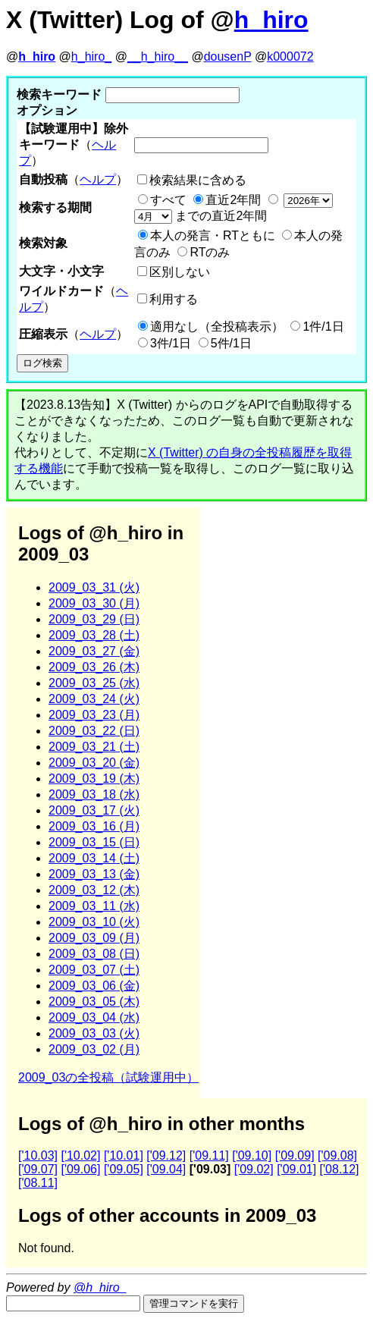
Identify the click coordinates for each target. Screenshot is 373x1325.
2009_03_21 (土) (94, 746)
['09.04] (166, 1169)
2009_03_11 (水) (94, 906)
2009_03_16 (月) (94, 826)
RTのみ (210, 252)
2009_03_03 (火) (94, 1033)
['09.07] (38, 1169)
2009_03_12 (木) (94, 890)
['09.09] (295, 1155)
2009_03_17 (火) (94, 810)
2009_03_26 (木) (94, 667)
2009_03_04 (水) (94, 1017)
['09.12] (166, 1155)
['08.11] (38, 1182)
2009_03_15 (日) (94, 842)
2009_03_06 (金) (94, 985)
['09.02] (254, 1169)
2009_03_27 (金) (94, 651)
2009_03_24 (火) (94, 698)
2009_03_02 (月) (94, 1049)
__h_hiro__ (157, 56)
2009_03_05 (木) (94, 1001)
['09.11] (209, 1155)
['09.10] (251, 1155)
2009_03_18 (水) (94, 794)
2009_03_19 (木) (94, 778)
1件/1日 (322, 326)
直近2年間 (233, 199)
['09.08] (337, 1155)
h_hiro (271, 19)
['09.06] (80, 1169)
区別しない (179, 271)
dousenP (228, 56)
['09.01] (296, 1169)
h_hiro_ (91, 56)
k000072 (290, 56)
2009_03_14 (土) (94, 858)
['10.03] (38, 1155)
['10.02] (80, 1155)
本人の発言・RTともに (212, 235)
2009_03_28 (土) (94, 635)
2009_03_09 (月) (94, 937)
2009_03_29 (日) (94, 619)
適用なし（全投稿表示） (217, 326)
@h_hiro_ (100, 1287)
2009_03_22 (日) (94, 730)
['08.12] (339, 1169)
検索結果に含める (197, 180)
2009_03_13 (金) (94, 874)
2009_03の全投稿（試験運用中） (108, 1077)
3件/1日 (170, 343)
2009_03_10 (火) (94, 921)
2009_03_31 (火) (94, 587)
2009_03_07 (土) (94, 969)
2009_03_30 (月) (94, 603)
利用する (173, 299)
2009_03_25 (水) (94, 683)
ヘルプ (98, 179)
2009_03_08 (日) (94, 953)
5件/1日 (231, 343)
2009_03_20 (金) (94, 762)
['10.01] (123, 1155)
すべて (168, 199)
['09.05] (123, 1169)
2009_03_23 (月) (94, 714)
